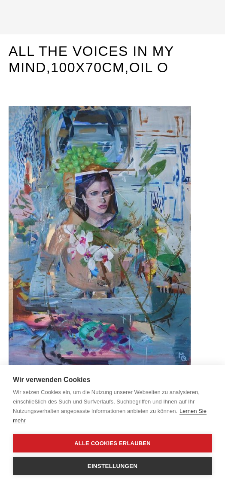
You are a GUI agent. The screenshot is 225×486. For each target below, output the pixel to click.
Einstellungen (113, 466)
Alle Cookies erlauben (112, 443)
